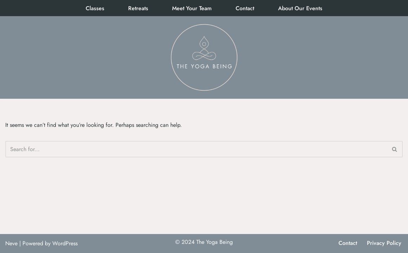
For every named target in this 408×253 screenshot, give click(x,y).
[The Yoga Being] (204, 57)
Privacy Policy (384, 243)
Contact (245, 8)
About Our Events (300, 8)
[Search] (196, 149)
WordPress (65, 243)
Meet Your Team (192, 8)
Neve (11, 243)
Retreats (138, 8)
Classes (95, 8)
